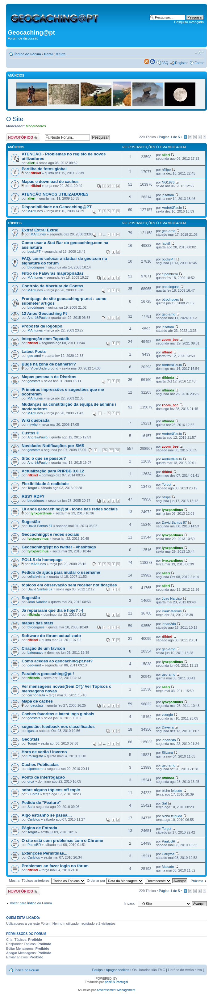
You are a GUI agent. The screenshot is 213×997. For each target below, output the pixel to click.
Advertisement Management (116, 990)
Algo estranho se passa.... (47, 815)
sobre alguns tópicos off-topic (51, 790)
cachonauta (36, 695)
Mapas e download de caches (50, 181)
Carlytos (33, 819)
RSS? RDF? (33, 496)
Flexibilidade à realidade (45, 483)
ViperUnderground (44, 368)
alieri (31, 163)
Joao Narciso (37, 602)
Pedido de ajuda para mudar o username (61, 572)
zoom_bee (170, 339)
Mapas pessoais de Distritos (49, 376)
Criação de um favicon (43, 648)
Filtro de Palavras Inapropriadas (53, 273)
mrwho (32, 424)
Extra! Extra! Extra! (40, 230)
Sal (29, 807)
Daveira (167, 727)
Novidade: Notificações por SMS (53, 445)
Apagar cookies (117, 970)
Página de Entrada (39, 828)
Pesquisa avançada (189, 22)
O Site (60, 54)
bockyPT (34, 251)
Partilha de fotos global (44, 169)
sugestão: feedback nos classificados (58, 726)
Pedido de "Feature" (41, 802)
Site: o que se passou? (44, 458)
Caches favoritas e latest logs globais (58, 714)
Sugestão (31, 521)
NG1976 (168, 182)
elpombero (170, 274)
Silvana (167, 752)
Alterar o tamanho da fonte (199, 53)
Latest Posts (34, 351)
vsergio (167, 714)
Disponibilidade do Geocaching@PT (57, 207)
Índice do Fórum (28, 54)
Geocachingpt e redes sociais (50, 534)
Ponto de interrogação (43, 777)
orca (30, 781)
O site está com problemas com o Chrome (62, 840)
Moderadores (36, 126)
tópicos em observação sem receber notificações (69, 585)
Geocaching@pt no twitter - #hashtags (59, 547)
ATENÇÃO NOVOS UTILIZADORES (55, 194)
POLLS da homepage (42, 559)
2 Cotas (33, 794)
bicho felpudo (172, 790)
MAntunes (35, 211)
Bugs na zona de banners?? (49, 364)
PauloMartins (172, 611)
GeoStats (31, 739)
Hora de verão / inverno (44, 752)
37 (111, 450)
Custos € (30, 433)
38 (117, 450)
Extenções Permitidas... (44, 853)
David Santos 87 (39, 526)
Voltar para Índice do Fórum (31, 903)
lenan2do (169, 624)
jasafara (168, 195)
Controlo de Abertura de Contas (52, 286)
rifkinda (168, 377)
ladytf (166, 243)
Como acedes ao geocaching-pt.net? (57, 661)
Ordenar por (115, 880)
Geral (48, 54)
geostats (33, 381)
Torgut (32, 488)
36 (104, 450)
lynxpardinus (41, 513)
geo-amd (168, 231)
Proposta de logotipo (42, 326)
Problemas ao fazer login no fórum (55, 866)
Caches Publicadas (40, 764)
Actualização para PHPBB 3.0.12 (53, 471)
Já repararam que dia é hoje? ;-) (52, 610)
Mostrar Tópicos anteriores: (47, 880)
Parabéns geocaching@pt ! (48, 673)
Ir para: (129, 903)
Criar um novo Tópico (24, 137)
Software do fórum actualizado (51, 635)
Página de (169, 137)
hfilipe (166, 169)
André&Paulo (172, 207)
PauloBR (34, 845)
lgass (31, 731)
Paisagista (35, 756)
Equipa (97, 970)
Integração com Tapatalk (45, 338)
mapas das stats (37, 623)
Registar (181, 63)
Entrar (199, 63)
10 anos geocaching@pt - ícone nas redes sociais (70, 509)
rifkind (36, 173)
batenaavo (35, 652)
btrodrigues (35, 267)
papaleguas (170, 287)
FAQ (164, 63)
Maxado (168, 866)
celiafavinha (36, 576)
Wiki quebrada (35, 420)
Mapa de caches (37, 701)
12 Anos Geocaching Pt (44, 313)
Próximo (197, 881)
